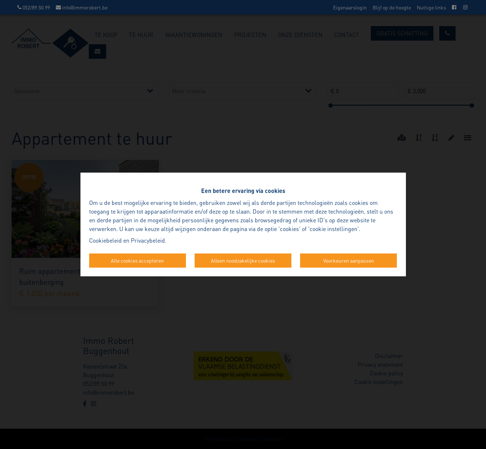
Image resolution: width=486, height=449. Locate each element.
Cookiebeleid (105, 240)
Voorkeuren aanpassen (348, 260)
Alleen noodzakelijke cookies (243, 260)
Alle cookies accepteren (137, 260)
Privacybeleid (148, 240)
